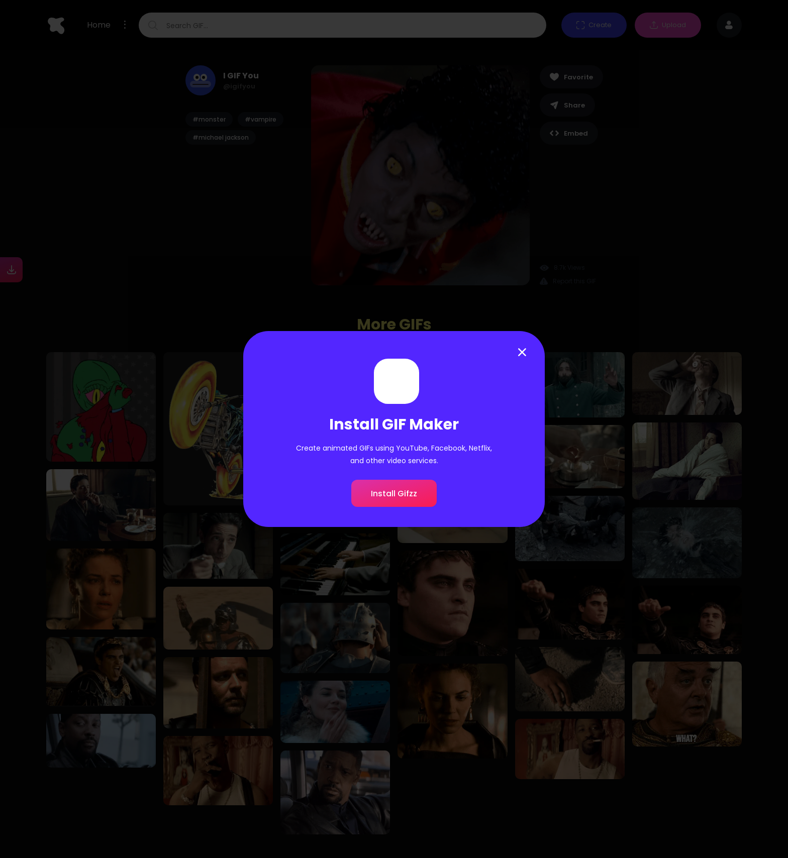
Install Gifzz (394, 493)
